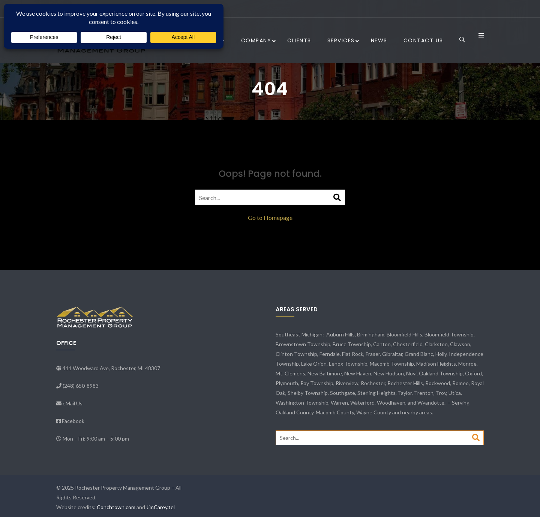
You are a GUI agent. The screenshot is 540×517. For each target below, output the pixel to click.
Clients (299, 40)
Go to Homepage (270, 217)
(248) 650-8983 (81, 386)
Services (341, 40)
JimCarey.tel (160, 507)
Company (256, 40)
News (379, 40)
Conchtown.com (116, 507)
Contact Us (423, 40)
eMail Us (72, 403)
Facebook (73, 421)
